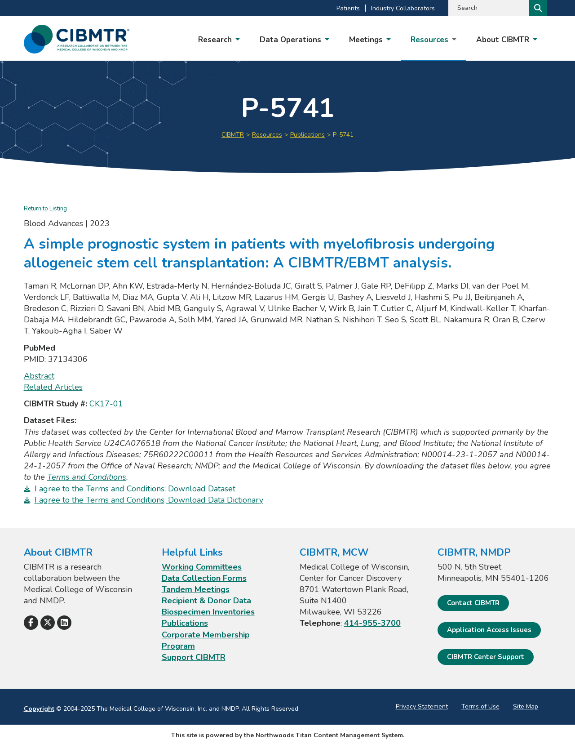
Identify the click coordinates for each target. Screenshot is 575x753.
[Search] (537, 8)
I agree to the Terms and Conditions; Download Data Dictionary (149, 500)
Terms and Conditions (86, 477)
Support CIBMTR (194, 657)
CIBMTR (232, 134)
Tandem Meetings (196, 589)
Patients (348, 8)
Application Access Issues (489, 629)
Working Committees (202, 566)
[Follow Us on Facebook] (31, 622)
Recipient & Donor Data (206, 600)
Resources (267, 134)
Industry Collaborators (403, 8)
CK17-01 (106, 403)
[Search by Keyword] (487, 8)
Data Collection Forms (204, 578)
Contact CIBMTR (473, 602)
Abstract (39, 375)
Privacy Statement (422, 706)
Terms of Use (480, 706)
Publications (307, 134)
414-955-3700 (372, 623)
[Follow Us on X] (47, 622)
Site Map (525, 706)
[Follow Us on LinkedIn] (64, 622)
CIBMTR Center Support (485, 656)
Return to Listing (45, 209)
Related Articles (53, 387)
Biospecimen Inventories (208, 611)
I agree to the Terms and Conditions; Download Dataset (135, 488)
